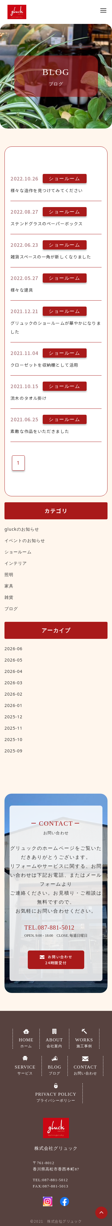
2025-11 (13, 728)
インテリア (15, 563)
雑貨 (8, 597)
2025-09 (13, 751)
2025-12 (13, 717)
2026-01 (13, 705)
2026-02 (13, 694)
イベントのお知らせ (24, 540)
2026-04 (13, 671)
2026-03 (13, 682)
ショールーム (18, 552)
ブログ (11, 608)
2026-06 (13, 648)
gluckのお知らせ (21, 529)
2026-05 (13, 660)
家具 (8, 586)
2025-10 (13, 739)
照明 (8, 574)
